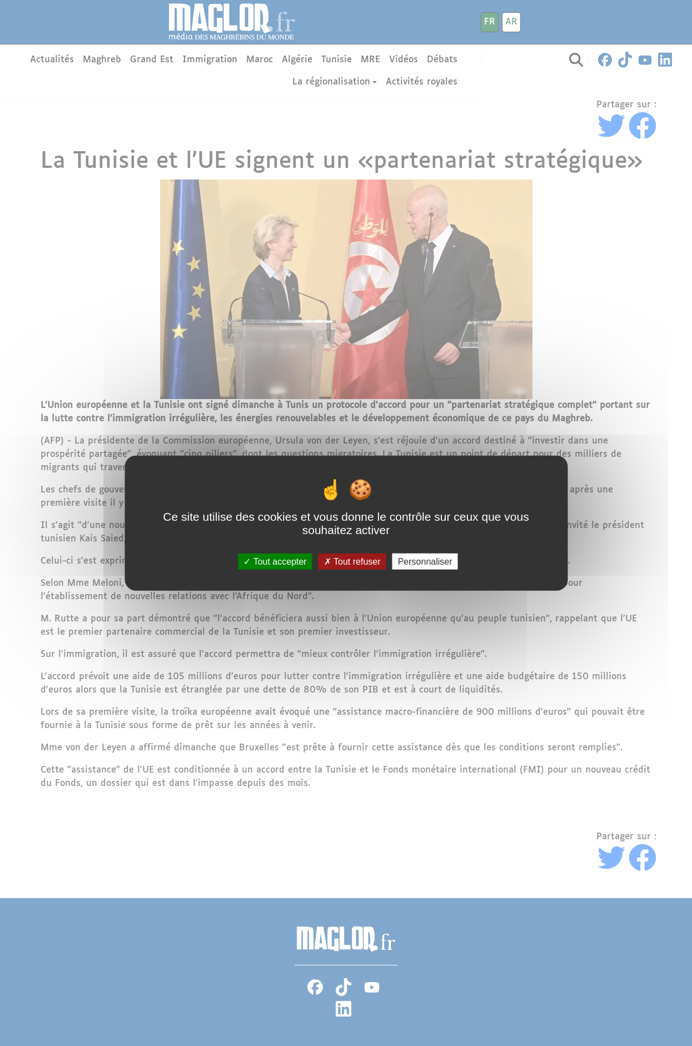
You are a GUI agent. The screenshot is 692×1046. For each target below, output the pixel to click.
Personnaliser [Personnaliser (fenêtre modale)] (425, 561)
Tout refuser (352, 561)
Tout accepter (274, 561)
